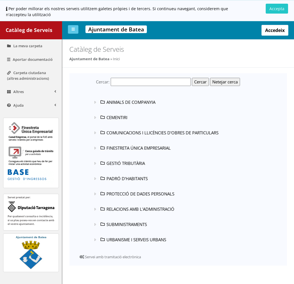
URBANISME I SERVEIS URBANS (132, 239)
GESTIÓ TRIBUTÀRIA (122, 163)
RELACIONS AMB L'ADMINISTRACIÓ (137, 209)
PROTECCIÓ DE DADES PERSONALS (137, 193)
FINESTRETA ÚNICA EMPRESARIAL (135, 148)
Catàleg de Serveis (29, 30)
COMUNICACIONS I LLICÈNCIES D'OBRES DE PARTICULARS (159, 132)
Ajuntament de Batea (89, 58)
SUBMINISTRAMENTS (123, 224)
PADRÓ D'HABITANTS (123, 178)
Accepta (276, 8)
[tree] (161, 170)
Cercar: (103, 82)
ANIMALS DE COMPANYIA (127, 102)
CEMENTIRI (113, 117)
